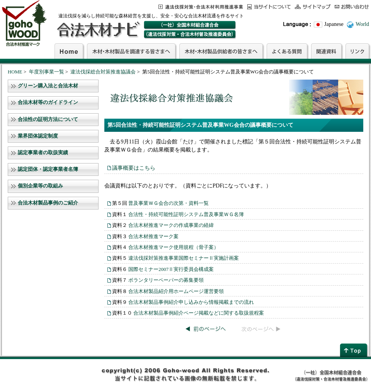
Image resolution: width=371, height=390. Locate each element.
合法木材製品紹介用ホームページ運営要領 (176, 291)
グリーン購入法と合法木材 (48, 86)
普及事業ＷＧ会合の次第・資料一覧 (168, 203)
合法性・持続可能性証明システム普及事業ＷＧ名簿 (186, 214)
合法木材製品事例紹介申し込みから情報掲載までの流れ (191, 302)
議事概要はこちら (133, 168)
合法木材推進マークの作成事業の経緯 (171, 225)
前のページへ (206, 329)
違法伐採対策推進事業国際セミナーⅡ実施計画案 (183, 258)
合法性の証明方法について (48, 119)
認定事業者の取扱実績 (43, 152)
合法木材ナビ (97, 29)
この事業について (200, 7)
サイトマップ (313, 7)
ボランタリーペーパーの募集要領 (166, 280)
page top (354, 350)
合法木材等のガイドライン (48, 102)
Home (68, 51)
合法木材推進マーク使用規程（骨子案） (173, 247)
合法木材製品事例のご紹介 (48, 203)
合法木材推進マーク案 (153, 236)
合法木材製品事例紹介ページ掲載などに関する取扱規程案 (198, 313)
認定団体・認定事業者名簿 (48, 169)
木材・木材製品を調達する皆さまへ (131, 51)
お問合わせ (352, 7)
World (362, 24)
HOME (15, 72)
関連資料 (326, 51)
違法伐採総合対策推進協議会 (103, 72)
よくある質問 (287, 51)
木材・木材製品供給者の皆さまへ (221, 51)
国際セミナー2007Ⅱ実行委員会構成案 (171, 269)
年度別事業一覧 (46, 72)
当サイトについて (269, 7)
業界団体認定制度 (38, 136)
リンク (357, 51)
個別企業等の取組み (40, 186)
